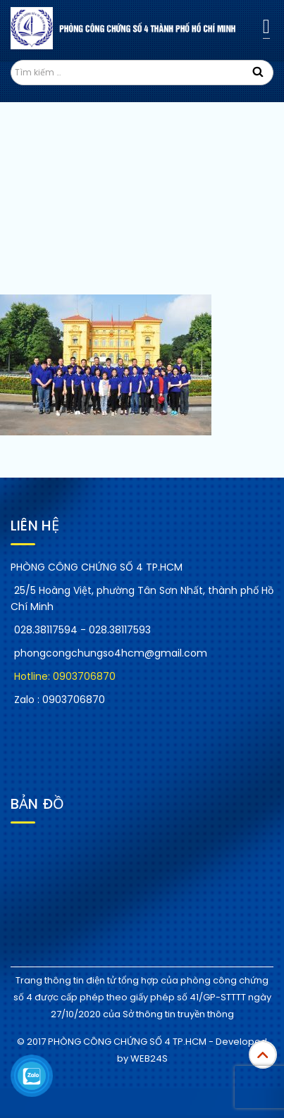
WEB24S (149, 1058)
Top (263, 1055)
